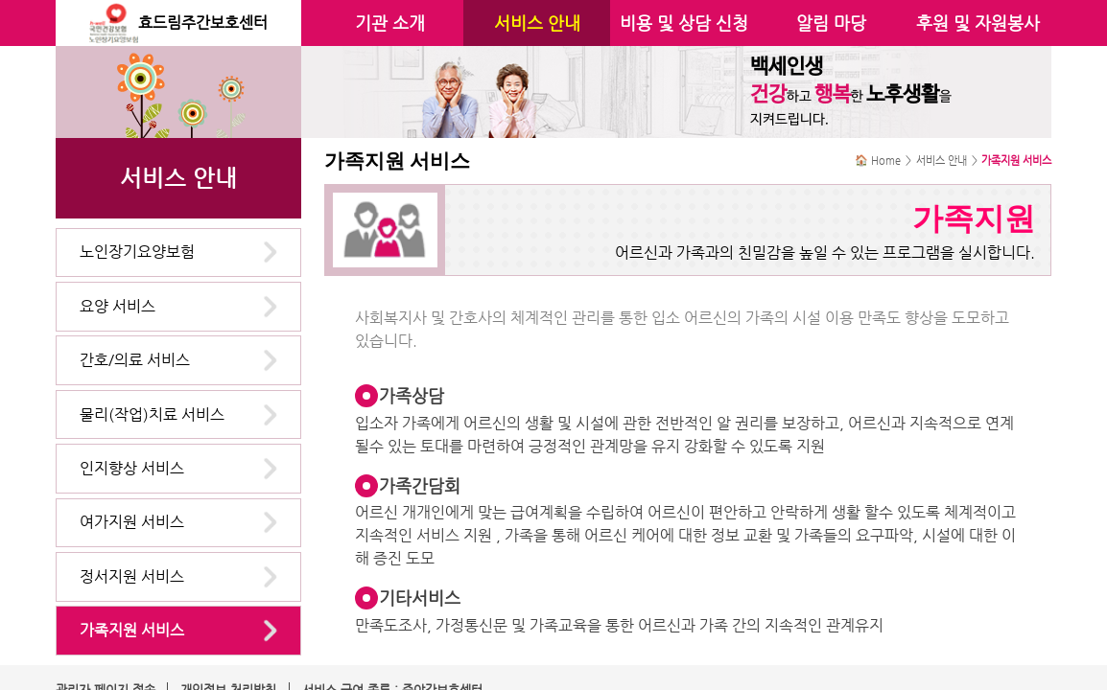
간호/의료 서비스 (135, 360)
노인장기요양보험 (137, 251)
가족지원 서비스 (132, 630)
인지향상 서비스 (132, 468)
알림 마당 (831, 23)
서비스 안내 (537, 23)
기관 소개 (390, 23)
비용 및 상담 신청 (684, 23)
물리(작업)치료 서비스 (152, 414)
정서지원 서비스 (132, 576)
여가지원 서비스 (132, 522)
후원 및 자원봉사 (978, 23)
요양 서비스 (117, 306)
